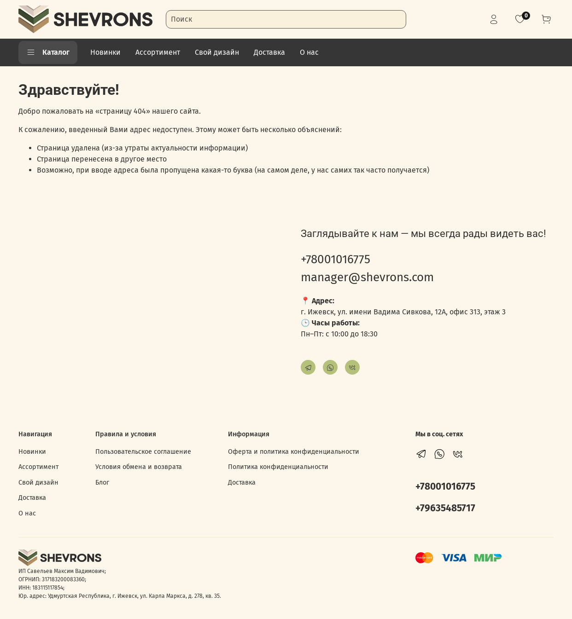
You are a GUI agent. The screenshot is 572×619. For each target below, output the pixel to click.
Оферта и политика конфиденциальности (293, 452)
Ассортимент (157, 52)
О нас (309, 52)
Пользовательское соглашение (143, 452)
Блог (102, 482)
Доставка (269, 52)
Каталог (48, 52)
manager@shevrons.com (367, 277)
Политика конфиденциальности (278, 467)
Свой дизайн (217, 52)
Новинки (105, 52)
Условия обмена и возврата (138, 467)
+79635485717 (445, 508)
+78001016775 (335, 259)
